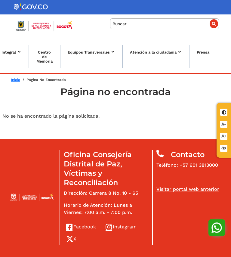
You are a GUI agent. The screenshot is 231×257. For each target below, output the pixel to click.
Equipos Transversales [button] (89, 52)
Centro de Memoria (44, 56)
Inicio (15, 80)
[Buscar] (164, 23)
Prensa (203, 52)
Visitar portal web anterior (187, 189)
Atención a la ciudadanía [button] (153, 52)
